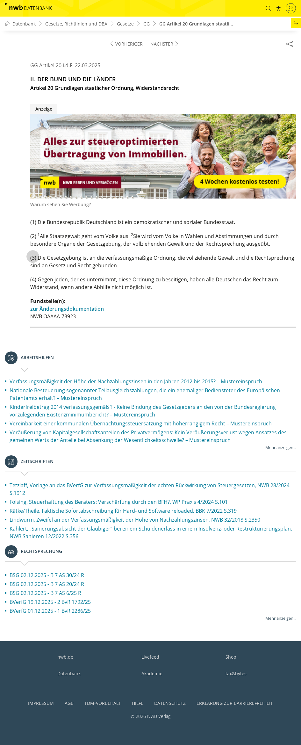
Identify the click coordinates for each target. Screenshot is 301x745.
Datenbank (69, 673)
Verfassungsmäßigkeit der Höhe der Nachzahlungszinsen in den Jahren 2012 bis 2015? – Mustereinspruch (136, 381)
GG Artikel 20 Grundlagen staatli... (196, 24)
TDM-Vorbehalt (102, 703)
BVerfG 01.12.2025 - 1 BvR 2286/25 (50, 610)
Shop (231, 657)
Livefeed (150, 657)
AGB (69, 703)
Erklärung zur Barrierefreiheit (235, 703)
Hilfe (137, 703)
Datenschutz (170, 703)
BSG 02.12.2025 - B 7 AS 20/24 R (47, 584)
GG (146, 24)
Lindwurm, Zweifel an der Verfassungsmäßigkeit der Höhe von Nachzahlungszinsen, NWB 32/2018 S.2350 (135, 519)
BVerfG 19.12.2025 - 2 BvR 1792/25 (50, 601)
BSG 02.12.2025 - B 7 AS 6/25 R (45, 593)
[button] (268, 8)
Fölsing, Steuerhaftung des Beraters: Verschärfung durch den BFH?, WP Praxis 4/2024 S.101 (119, 501)
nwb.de (65, 657)
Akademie (151, 673)
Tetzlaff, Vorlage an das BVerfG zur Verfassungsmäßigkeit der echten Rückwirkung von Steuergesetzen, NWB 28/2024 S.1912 (150, 489)
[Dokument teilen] (289, 43)
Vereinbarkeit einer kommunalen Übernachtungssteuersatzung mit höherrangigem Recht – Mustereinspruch (141, 423)
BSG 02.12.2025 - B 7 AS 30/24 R (47, 575)
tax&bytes (236, 673)
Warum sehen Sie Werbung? (60, 204)
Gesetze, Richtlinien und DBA (76, 24)
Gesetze (125, 24)
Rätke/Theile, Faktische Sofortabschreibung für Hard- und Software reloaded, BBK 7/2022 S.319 (123, 510)
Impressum (41, 703)
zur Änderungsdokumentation (67, 308)
